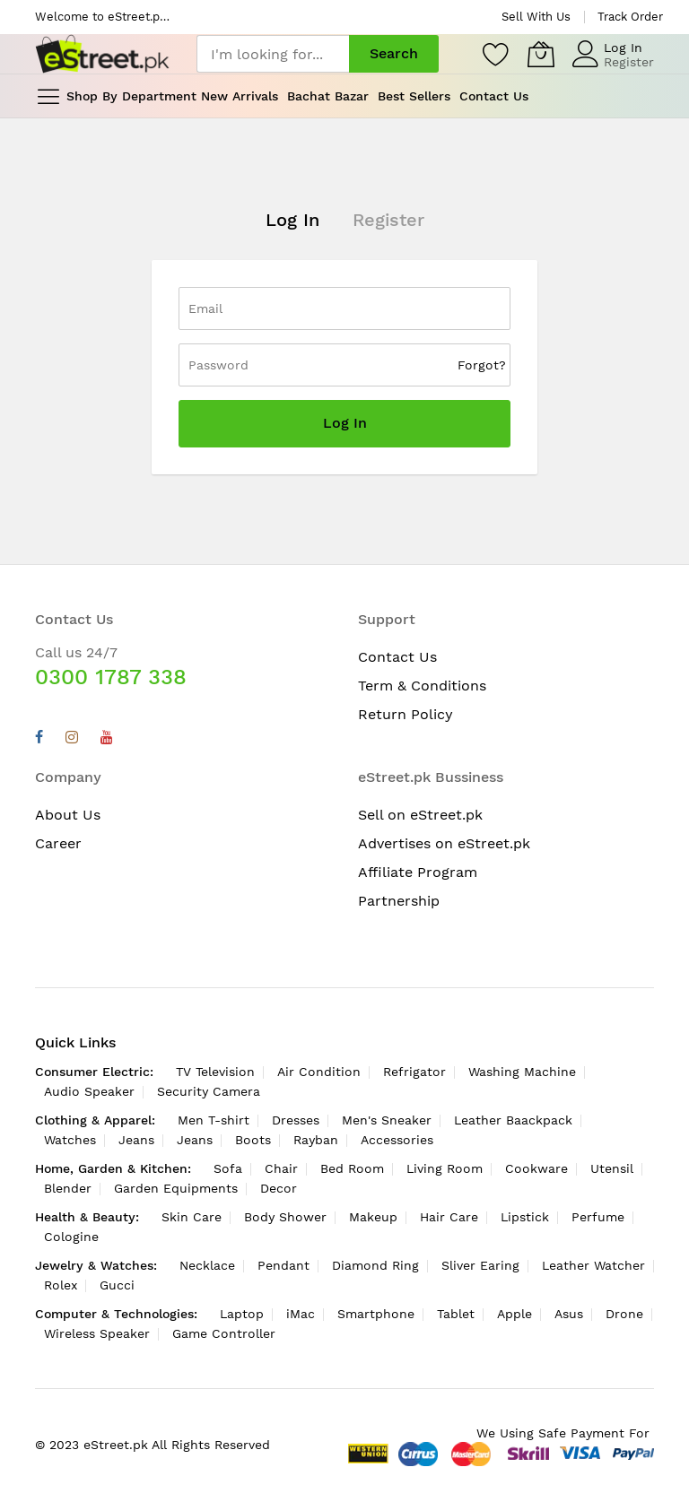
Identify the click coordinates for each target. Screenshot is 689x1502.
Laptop (242, 1314)
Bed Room (352, 1168)
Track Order (630, 16)
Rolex (60, 1285)
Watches (70, 1140)
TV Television (215, 1071)
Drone (624, 1314)
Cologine (71, 1236)
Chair (281, 1168)
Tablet (456, 1314)
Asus (568, 1314)
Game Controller (223, 1333)
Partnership (399, 900)
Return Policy (405, 714)
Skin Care (191, 1217)
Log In (623, 47)
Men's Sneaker (387, 1120)
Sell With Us (536, 16)
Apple (514, 1314)
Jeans (136, 1140)
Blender (68, 1188)
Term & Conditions (422, 685)
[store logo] (102, 54)
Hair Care (449, 1217)
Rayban (315, 1140)
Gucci (117, 1285)
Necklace (207, 1265)
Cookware (536, 1168)
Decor (278, 1188)
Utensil (611, 1168)
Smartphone (375, 1314)
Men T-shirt (213, 1120)
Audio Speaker (89, 1091)
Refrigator (414, 1071)
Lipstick (525, 1217)
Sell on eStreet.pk (420, 814)
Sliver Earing (480, 1265)
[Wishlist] (496, 54)
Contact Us (397, 656)
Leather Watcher (593, 1265)
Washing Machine (522, 1071)
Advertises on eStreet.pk (444, 843)
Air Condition (319, 1071)
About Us (67, 814)
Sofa (228, 1168)
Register (629, 62)
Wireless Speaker (97, 1333)
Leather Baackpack (513, 1120)
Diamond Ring (375, 1265)
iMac (300, 1314)
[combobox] (272, 54)
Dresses (295, 1120)
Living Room (444, 1168)
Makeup (373, 1217)
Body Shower (285, 1217)
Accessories (397, 1140)
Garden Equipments (176, 1188)
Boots (253, 1140)
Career (58, 843)
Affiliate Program (417, 872)
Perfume (597, 1217)
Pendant (283, 1265)
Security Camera (208, 1091)
